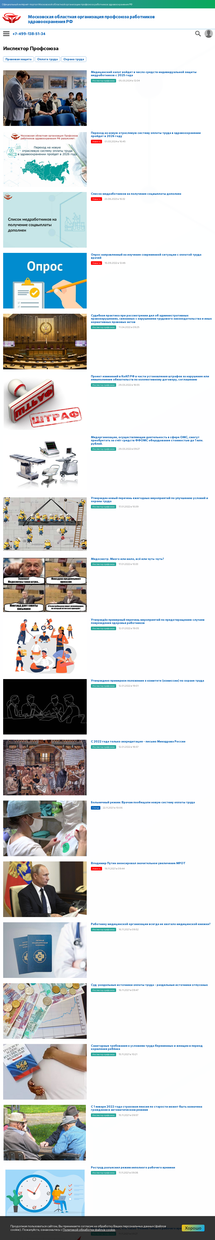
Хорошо (193, 1227)
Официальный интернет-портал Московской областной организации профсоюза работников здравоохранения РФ (67, 4)
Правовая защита (18, 59)
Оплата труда (47, 59)
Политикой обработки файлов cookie (89, 1229)
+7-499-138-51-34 (29, 33)
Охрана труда (73, 59)
